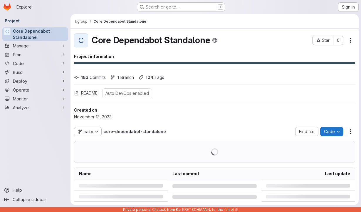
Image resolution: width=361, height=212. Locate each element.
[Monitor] (35, 99)
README (86, 92)
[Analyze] (35, 107)
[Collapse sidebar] (35, 200)
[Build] (35, 72)
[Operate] (35, 90)
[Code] (35, 63)
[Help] (35, 190)
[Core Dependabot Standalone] (35, 34)
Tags (151, 77)
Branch (122, 77)
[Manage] (35, 46)
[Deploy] (35, 81)
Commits (90, 77)
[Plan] (35, 54)
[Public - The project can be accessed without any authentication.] (214, 40)
